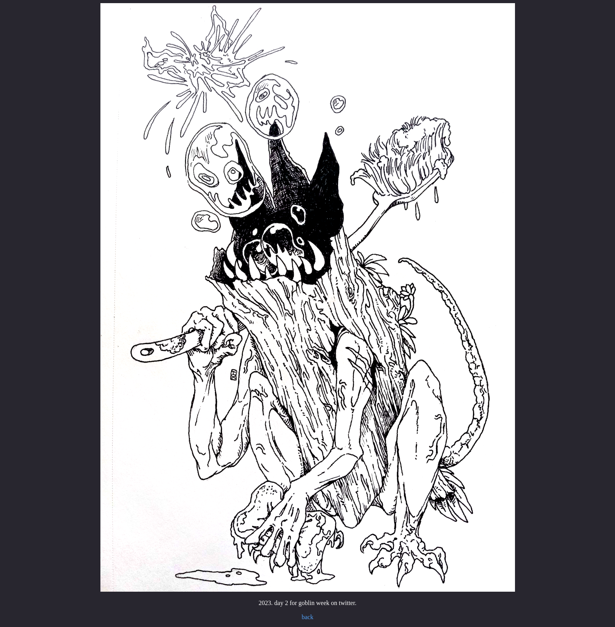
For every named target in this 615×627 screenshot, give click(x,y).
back (307, 617)
